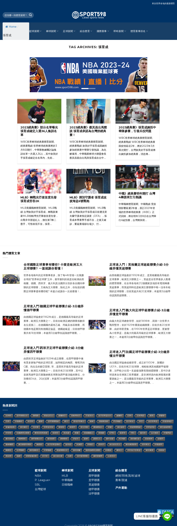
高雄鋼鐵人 (88, 433)
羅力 (66, 421)
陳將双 (8, 450)
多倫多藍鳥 (10, 427)
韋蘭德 (161, 416)
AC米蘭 (122, 439)
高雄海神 (148, 439)
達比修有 (120, 427)
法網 (69, 456)
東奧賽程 (63, 439)
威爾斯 (119, 416)
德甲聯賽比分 (36, 439)
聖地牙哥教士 (79, 421)
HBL (132, 433)
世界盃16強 (48, 427)
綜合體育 (86, 31)
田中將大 (145, 445)
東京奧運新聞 (131, 445)
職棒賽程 (22, 439)
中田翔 (8, 433)
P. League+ (42, 480)
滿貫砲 (39, 445)
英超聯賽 (94, 484)
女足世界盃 (153, 421)
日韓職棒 (67, 484)
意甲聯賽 (94, 480)
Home (10, 26)
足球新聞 (69, 31)
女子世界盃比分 (105, 416)
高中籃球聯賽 (82, 456)
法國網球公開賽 (23, 433)
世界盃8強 (150, 427)
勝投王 (119, 450)
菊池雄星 (51, 439)
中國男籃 (167, 433)
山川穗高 (154, 433)
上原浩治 (111, 456)
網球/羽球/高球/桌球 (127, 475)
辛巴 (141, 421)
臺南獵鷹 (9, 445)
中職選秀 (158, 445)
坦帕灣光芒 (75, 416)
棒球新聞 (52, 31)
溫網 (18, 456)
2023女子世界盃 (134, 450)
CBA (129, 416)
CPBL (112, 433)
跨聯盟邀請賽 (31, 456)
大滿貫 (79, 445)
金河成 (68, 445)
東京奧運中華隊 (25, 445)
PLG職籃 (117, 421)
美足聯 (8, 456)
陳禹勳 (35, 416)
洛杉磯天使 (135, 439)
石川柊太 (130, 421)
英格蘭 (101, 433)
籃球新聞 (35, 31)
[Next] (142, 74)
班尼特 (30, 421)
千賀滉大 (89, 416)
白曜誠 (108, 450)
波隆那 (160, 439)
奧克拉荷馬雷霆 (41, 433)
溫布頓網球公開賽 (93, 450)
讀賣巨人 (96, 439)
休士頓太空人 (115, 445)
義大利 (143, 433)
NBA (38, 475)
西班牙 (101, 445)
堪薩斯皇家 (103, 421)
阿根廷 (90, 445)
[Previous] (35, 74)
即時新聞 (120, 31)
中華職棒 (47, 450)
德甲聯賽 (94, 489)
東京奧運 (149, 450)
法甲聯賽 (94, 493)
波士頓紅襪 (57, 456)
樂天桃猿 (9, 439)
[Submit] (31, 15)
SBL (37, 484)
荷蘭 (110, 427)
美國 (76, 433)
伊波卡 (75, 439)
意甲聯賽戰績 (53, 421)
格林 (91, 421)
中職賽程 (18, 421)
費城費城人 (98, 427)
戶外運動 (121, 487)
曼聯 (40, 421)
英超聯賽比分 (62, 450)
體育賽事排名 (139, 31)
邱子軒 (45, 456)
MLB (65, 475)
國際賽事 (103, 31)
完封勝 (35, 427)
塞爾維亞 (62, 416)
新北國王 (23, 427)
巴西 (7, 421)
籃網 (86, 439)
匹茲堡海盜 (167, 421)
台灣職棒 (20, 450)
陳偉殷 (61, 427)
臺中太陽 (109, 439)
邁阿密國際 (97, 456)
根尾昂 (72, 427)
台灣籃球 (40, 489)
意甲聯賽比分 (22, 416)
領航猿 (161, 450)
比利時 (8, 416)
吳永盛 (66, 433)
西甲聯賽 (94, 475)
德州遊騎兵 (34, 450)
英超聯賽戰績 (135, 427)
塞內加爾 (76, 450)
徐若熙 (55, 433)
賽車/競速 (121, 480)
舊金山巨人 (48, 416)
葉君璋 (122, 433)
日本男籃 (140, 416)
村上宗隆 (84, 427)
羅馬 (151, 416)
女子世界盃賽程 (54, 445)
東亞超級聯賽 (165, 427)
